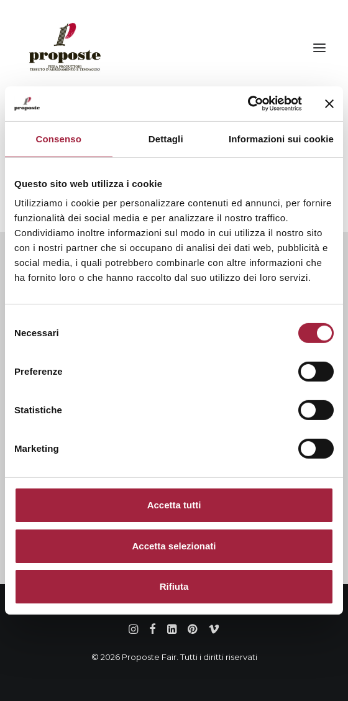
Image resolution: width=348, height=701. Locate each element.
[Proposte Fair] (64, 48)
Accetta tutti (174, 505)
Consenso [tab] (58, 138)
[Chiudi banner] (329, 103)
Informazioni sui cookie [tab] (281, 138)
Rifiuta (174, 586)
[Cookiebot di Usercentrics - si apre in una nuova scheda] (247, 104)
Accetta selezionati (174, 546)
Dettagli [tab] (166, 138)
